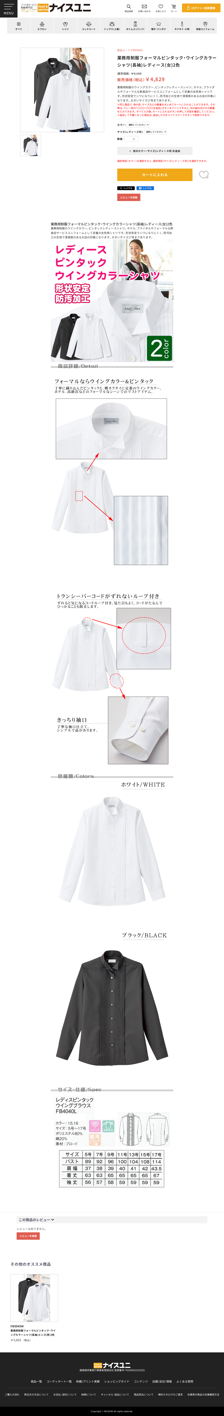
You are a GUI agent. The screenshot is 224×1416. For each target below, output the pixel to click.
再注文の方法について (36, 1394)
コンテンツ (141, 1381)
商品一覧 (36, 1381)
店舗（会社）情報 (162, 1381)
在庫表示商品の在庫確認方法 (203, 1394)
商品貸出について (143, 1394)
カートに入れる (155, 174)
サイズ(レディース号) (129, 132)
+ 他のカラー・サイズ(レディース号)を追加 (155, 151)
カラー (121, 125)
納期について (88, 1394)
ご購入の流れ (12, 1394)
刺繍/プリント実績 (88, 1381)
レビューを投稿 (128, 197)
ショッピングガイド (116, 1381)
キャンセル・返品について (115, 1394)
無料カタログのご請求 (170, 1394)
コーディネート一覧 (59, 1381)
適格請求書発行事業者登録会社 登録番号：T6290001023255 (112, 1370)
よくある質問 (184, 1381)
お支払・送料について (65, 1394)
